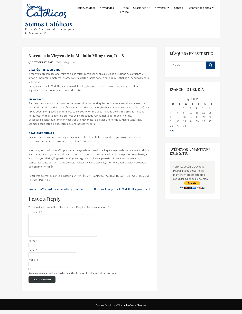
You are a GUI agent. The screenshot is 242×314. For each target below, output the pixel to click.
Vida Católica (123, 10)
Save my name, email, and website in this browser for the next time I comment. (74, 277)
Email (33, 254)
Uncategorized (67, 62)
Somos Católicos (48, 24)
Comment (35, 212)
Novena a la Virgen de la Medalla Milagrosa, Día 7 (57, 189)
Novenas (160, 8)
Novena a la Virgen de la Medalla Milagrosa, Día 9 (122, 189)
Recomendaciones (199, 8)
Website (33, 264)
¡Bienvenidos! (86, 8)
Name (33, 245)
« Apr (172, 130)
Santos (178, 8)
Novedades (107, 8)
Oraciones (139, 8)
